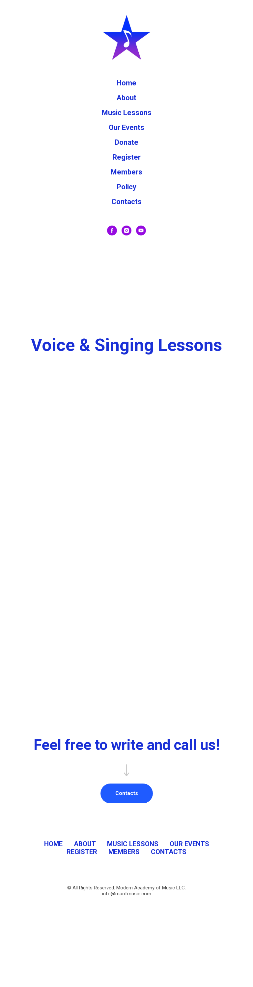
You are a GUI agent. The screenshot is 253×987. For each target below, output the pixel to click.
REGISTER (82, 852)
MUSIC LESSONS (132, 844)
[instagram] (126, 230)
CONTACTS (168, 852)
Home (126, 83)
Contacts (126, 202)
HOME (53, 844)
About (126, 98)
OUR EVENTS (189, 844)
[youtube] (141, 230)
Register (126, 157)
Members (126, 172)
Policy (126, 187)
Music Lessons (127, 112)
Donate (126, 142)
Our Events (126, 127)
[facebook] (112, 230)
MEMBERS (124, 852)
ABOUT (85, 844)
